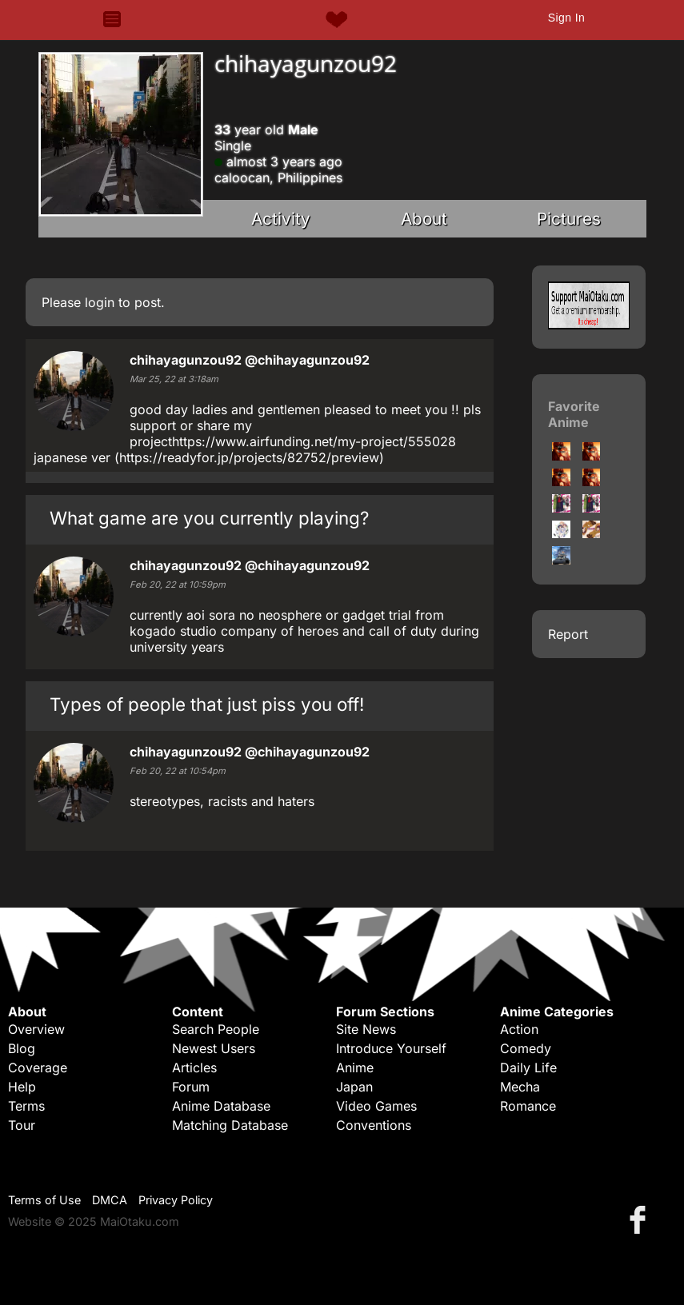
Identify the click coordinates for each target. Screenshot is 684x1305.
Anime (355, 1068)
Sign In (566, 17)
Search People (215, 1029)
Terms (26, 1106)
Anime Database (221, 1106)
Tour (21, 1125)
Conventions (373, 1125)
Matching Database (230, 1125)
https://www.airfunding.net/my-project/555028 (314, 441)
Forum (191, 1087)
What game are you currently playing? (209, 518)
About (424, 219)
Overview (36, 1029)
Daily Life (528, 1068)
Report (568, 634)
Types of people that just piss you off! (207, 704)
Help (22, 1087)
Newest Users (213, 1048)
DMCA (109, 1200)
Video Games (376, 1106)
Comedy (525, 1048)
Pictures (569, 219)
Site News (366, 1029)
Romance (528, 1106)
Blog (21, 1048)
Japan (354, 1087)
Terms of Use (44, 1200)
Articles (194, 1068)
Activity (280, 219)
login (99, 302)
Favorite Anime (574, 414)
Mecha (520, 1087)
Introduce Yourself (391, 1048)
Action (519, 1029)
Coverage (37, 1068)
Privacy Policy (175, 1200)
